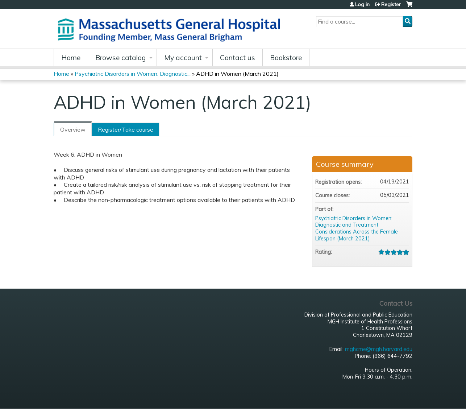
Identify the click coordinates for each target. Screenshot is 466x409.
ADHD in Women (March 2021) (237, 73)
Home (70, 57)
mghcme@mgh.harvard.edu (378, 349)
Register (391, 4)
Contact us (237, 57)
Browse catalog (120, 57)
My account (183, 57)
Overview (73, 129)
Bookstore (286, 57)
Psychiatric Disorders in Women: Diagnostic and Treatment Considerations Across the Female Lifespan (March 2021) (356, 228)
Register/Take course (125, 129)
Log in (362, 4)
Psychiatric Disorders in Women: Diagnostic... (133, 73)
